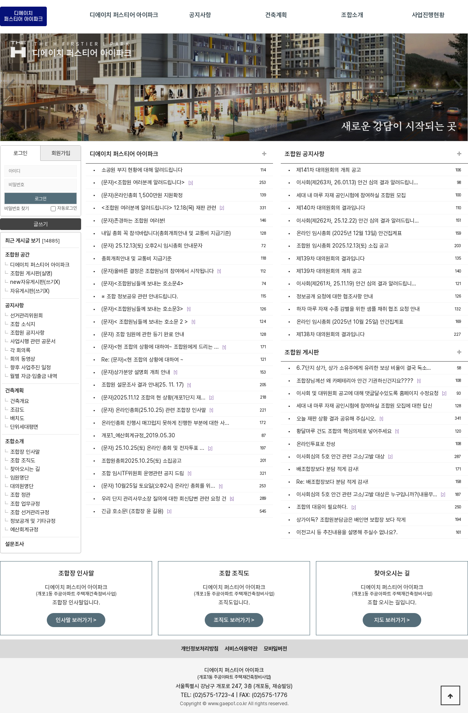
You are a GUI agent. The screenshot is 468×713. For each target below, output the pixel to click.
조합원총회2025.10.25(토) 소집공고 (141, 461)
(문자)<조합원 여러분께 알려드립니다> (143, 183)
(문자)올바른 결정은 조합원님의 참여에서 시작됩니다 (157, 271)
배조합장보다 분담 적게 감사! (327, 469)
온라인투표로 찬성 (315, 444)
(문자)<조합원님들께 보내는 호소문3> (142, 309)
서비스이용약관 (241, 649)
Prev (10, 87)
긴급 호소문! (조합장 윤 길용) (132, 511)
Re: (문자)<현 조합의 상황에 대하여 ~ (142, 359)
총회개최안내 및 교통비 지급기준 (136, 258)
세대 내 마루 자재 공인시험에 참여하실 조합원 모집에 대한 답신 (364, 406)
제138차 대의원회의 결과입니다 (330, 334)
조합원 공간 (17, 254)
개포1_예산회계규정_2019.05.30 (138, 435)
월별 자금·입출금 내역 (31, 376)
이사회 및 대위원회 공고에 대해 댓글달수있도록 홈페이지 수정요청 (367, 393)
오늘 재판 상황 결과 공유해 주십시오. (336, 418)
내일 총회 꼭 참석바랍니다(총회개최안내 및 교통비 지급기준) (166, 233)
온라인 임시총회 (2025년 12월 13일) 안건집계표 (349, 233)
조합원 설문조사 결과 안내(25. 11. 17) (142, 385)
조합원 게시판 (302, 352)
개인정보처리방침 (199, 649)
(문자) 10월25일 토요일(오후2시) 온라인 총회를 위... (158, 486)
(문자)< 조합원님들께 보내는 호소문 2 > (144, 322)
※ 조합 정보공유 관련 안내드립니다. (139, 296)
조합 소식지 (20, 324)
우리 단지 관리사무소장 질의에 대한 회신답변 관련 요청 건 (163, 499)
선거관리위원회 (24, 315)
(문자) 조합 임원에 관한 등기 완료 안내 (142, 334)
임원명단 (17, 477)
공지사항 (14, 305)
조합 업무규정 (22, 504)
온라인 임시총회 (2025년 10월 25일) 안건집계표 (349, 322)
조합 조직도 (20, 460)
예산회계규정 (21, 529)
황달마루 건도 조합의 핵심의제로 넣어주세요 (344, 431)
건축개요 (17, 401)
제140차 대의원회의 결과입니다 (330, 208)
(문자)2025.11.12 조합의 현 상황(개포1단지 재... (153, 397)
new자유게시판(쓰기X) (32, 282)
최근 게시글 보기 (32, 240)
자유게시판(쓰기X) (27, 291)
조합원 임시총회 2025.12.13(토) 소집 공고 (342, 245)
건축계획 (14, 390)
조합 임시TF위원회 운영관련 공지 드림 (142, 473)
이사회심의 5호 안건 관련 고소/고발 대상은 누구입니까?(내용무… (366, 494)
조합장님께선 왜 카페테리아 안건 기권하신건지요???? (354, 381)
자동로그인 (67, 208)
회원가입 (60, 153)
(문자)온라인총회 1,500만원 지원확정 (142, 195)
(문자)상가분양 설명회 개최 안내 (135, 372)
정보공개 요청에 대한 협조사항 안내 (334, 296)
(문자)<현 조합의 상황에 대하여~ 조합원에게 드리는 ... (160, 347)
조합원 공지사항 (24, 333)
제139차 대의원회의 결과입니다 (330, 258)
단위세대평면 (21, 427)
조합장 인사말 (22, 452)
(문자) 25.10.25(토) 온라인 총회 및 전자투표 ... (152, 448)
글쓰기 (41, 224)
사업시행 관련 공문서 (30, 341)
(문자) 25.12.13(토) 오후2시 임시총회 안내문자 (151, 245)
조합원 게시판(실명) (28, 273)
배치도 (14, 418)
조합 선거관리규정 (27, 512)
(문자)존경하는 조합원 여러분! (133, 220)
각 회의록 (17, 350)
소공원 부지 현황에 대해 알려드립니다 (142, 170)
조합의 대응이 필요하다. (322, 507)
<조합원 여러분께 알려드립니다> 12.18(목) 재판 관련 (158, 208)
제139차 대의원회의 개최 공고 (329, 271)
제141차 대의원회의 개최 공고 (328, 170)
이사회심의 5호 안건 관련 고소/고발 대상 (340, 456)
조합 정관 (17, 495)
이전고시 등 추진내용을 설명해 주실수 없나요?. (347, 532)
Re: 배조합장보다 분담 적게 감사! (332, 482)
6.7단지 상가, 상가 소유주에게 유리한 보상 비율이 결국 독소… (363, 368)
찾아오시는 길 (22, 469)
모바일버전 (275, 649)
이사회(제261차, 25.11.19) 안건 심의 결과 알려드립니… (356, 284)
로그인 (20, 153)
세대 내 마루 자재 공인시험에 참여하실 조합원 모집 (351, 195)
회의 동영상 (20, 359)
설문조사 (14, 544)
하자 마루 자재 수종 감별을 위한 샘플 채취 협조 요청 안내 (358, 309)
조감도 (14, 409)
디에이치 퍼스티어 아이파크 (37, 265)
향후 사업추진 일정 (28, 367)
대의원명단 (19, 486)
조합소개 (14, 441)
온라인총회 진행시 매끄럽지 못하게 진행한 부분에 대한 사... (165, 423)
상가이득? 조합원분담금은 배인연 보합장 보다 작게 (351, 520)
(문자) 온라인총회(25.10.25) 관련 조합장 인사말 (153, 410)
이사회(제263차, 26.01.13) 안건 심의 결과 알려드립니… (357, 183)
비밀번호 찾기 (16, 208)
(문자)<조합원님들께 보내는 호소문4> (142, 284)
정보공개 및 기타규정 (30, 521)
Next (458, 87)
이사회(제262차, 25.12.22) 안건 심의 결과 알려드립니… (357, 220)
